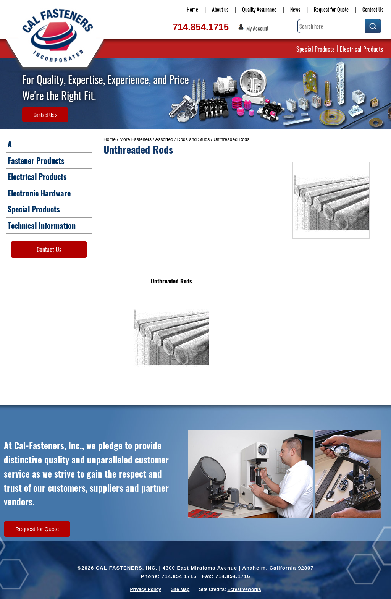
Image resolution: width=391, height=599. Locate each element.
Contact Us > (45, 114)
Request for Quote (331, 9)
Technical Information (42, 225)
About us (220, 9)
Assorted (164, 139)
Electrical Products (361, 48)
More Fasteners (136, 139)
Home (192, 9)
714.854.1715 (201, 27)
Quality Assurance (259, 9)
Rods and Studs (193, 139)
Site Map (180, 589)
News (295, 9)
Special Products (315, 48)
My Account (257, 28)
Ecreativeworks (244, 589)
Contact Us (372, 9)
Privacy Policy (145, 589)
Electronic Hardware (39, 193)
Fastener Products (36, 160)
